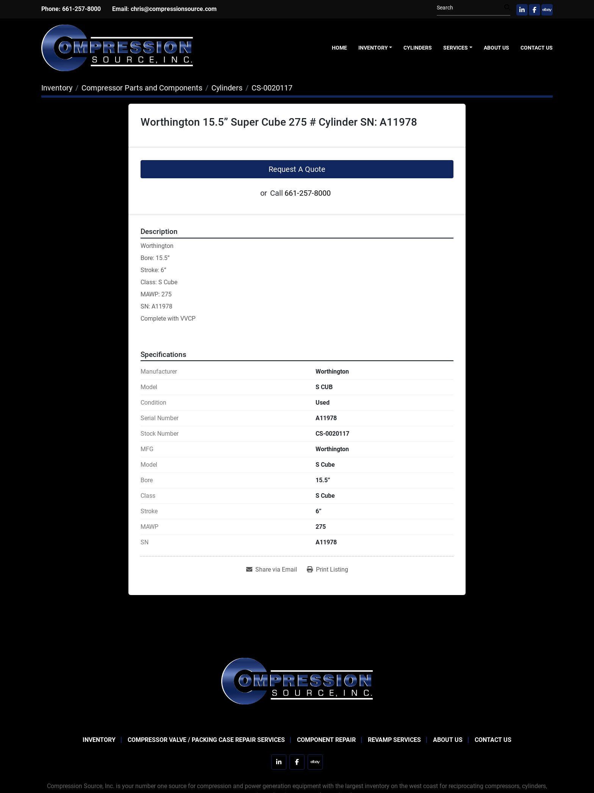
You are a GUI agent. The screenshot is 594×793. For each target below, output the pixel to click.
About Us (496, 48)
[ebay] (547, 10)
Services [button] (455, 48)
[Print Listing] (327, 569)
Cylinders (417, 48)
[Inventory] (56, 87)
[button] (375, 48)
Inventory (373, 48)
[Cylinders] (226, 87)
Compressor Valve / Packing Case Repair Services (206, 739)
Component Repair (326, 739)
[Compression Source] (297, 680)
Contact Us (537, 48)
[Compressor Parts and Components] (141, 87)
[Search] (470, 8)
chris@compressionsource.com (174, 8)
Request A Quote (297, 169)
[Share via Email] (271, 569)
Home (339, 48)
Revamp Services (394, 739)
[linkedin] (522, 10)
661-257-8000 (81, 8)
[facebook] (534, 10)
